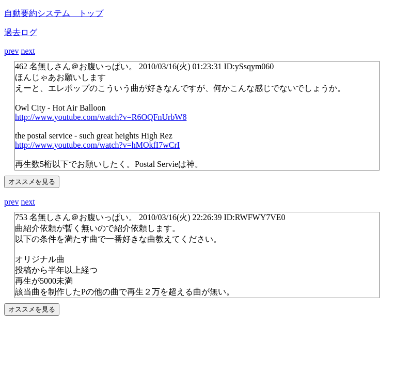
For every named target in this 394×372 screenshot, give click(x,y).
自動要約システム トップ (53, 13)
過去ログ (20, 32)
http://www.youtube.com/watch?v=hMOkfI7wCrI (97, 145)
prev (11, 51)
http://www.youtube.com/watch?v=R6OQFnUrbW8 (100, 117)
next (28, 51)
